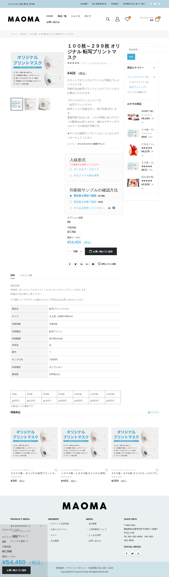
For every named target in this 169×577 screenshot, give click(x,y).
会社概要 (84, 4)
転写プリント (99, 144)
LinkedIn (81, 264)
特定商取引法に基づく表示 (134, 4)
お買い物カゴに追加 (102, 251)
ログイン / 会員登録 (60, 523)
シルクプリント (137, 82)
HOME (49, 16)
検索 (131, 56)
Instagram (138, 553)
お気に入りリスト (59, 529)
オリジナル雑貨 (135, 92)
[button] (149, 412)
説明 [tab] (13, 275)
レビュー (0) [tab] (26, 275)
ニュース (75, 16)
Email (93, 264)
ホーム (14, 34)
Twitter (75, 264)
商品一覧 (62, 16)
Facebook (69, 264)
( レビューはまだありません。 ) (96, 63)
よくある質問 (95, 535)
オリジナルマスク (85, 144)
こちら (105, 133)
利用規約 (114, 4)
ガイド (87, 16)
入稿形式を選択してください (85, 164)
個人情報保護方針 (99, 4)
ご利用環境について (98, 529)
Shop (23, 34)
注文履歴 (55, 540)
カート (54, 535)
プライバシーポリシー (76, 568)
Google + (87, 264)
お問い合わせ (53, 22)
